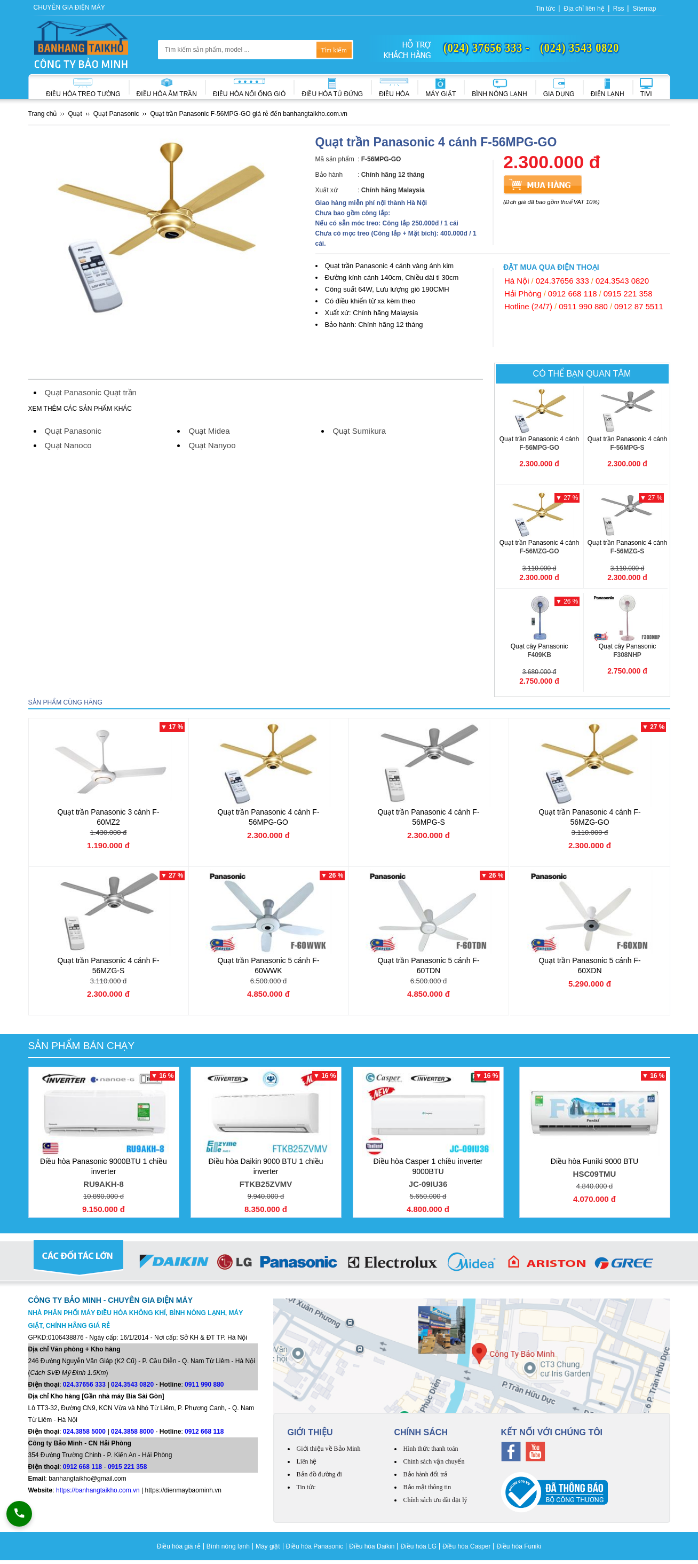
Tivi (646, 94)
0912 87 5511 (638, 306)
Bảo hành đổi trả (425, 1474)
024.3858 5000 (84, 1431)
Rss (618, 8)
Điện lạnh (607, 94)
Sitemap (644, 8)
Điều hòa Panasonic (315, 1546)
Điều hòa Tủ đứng (332, 94)
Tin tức (546, 8)
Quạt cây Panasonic (539, 651)
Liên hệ (307, 1461)
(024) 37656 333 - (486, 47)
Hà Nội (516, 280)
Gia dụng (559, 94)
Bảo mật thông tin (427, 1487)
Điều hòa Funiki (518, 1546)
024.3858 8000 (132, 1431)
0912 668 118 (572, 293)
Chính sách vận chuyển (434, 1461)
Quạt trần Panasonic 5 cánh (268, 965)
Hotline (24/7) (528, 306)
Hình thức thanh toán (430, 1448)
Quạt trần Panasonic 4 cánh (539, 443)
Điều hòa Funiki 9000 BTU (594, 1169)
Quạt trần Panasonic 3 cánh (108, 817)
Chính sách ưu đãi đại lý (435, 1500)
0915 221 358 (628, 293)
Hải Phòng (523, 293)
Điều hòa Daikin (371, 1546)
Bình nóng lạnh (499, 94)
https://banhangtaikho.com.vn (98, 1490)
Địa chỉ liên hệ (584, 8)
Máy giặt (440, 94)
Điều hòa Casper (466, 1546)
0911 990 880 (583, 306)
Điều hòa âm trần (167, 94)
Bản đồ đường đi (319, 1474)
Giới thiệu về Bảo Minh (329, 1448)
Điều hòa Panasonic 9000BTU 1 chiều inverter (103, 1174)
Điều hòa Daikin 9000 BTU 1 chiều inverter (266, 1174)
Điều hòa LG (418, 1546)
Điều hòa (394, 94)
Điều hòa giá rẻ (179, 1546)
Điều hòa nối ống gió (249, 94)
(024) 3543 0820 (579, 47)
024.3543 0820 (622, 280)
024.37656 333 (562, 280)
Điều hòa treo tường (83, 94)
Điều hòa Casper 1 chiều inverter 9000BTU (428, 1174)
